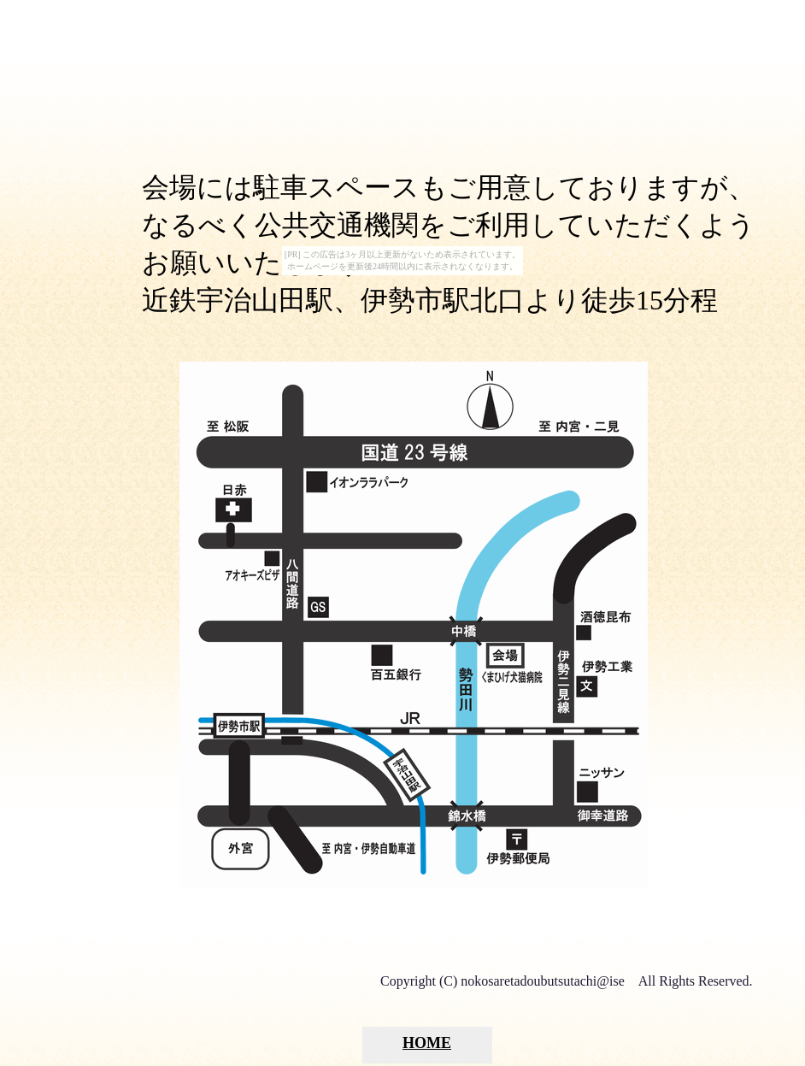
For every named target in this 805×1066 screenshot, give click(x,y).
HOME (426, 1042)
